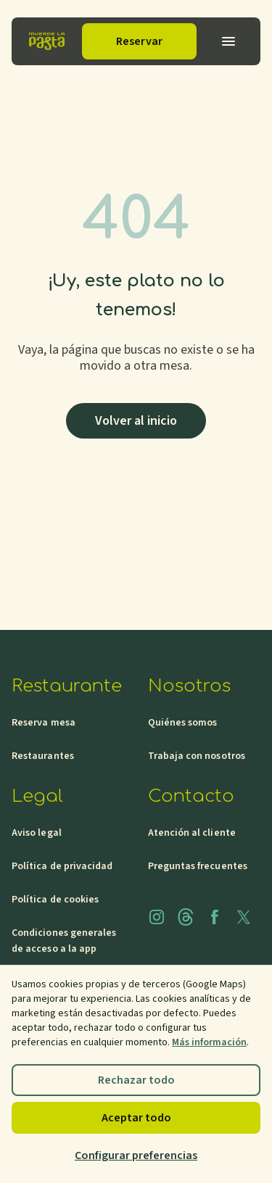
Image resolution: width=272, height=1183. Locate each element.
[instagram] (156, 917)
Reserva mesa (43, 722)
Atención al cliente (192, 833)
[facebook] (214, 917)
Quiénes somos (183, 722)
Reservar (139, 41)
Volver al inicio (136, 421)
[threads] (185, 917)
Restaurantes (43, 756)
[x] (243, 917)
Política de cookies (55, 899)
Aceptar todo (136, 1118)
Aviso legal (37, 833)
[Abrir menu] (228, 41)
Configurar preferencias (136, 1155)
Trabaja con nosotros (196, 756)
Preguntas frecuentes (197, 866)
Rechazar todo (136, 1080)
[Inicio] (47, 41)
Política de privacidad (62, 866)
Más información (209, 1042)
